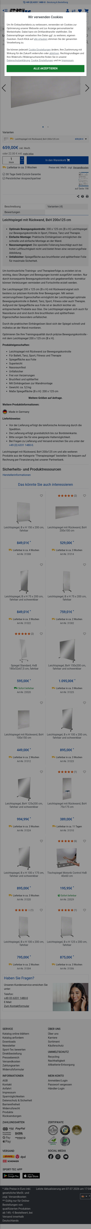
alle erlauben (40, 39)
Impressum (67, 60)
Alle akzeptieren (45, 68)
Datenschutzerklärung (18, 60)
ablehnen (54, 53)
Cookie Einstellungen (40, 49)
